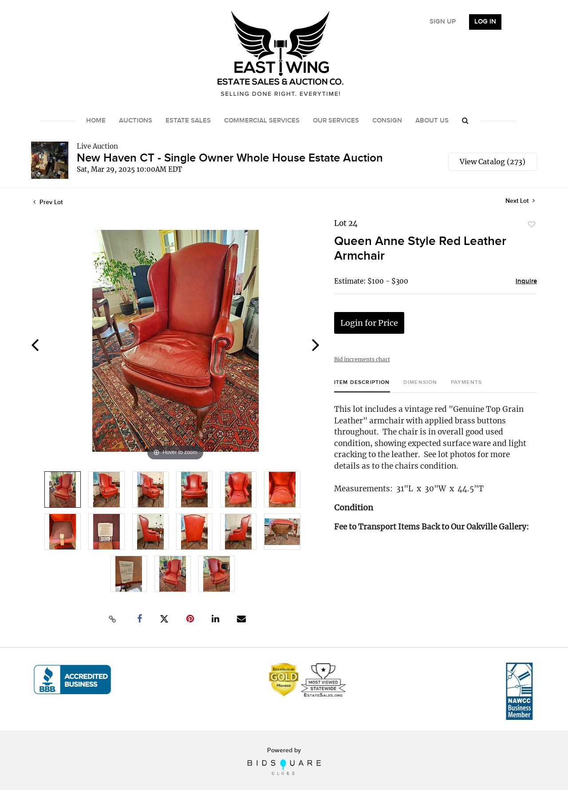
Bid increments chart (362, 359)
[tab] (362, 385)
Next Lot (520, 201)
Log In (485, 22)
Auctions (135, 121)
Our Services (336, 121)
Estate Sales (188, 121)
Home (96, 121)
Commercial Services (262, 121)
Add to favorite (531, 224)
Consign (387, 121)
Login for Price (369, 323)
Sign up (443, 22)
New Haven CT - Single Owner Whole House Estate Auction (230, 158)
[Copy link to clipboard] (112, 619)
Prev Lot (48, 202)
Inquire (526, 281)
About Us (432, 121)
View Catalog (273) (492, 161)
